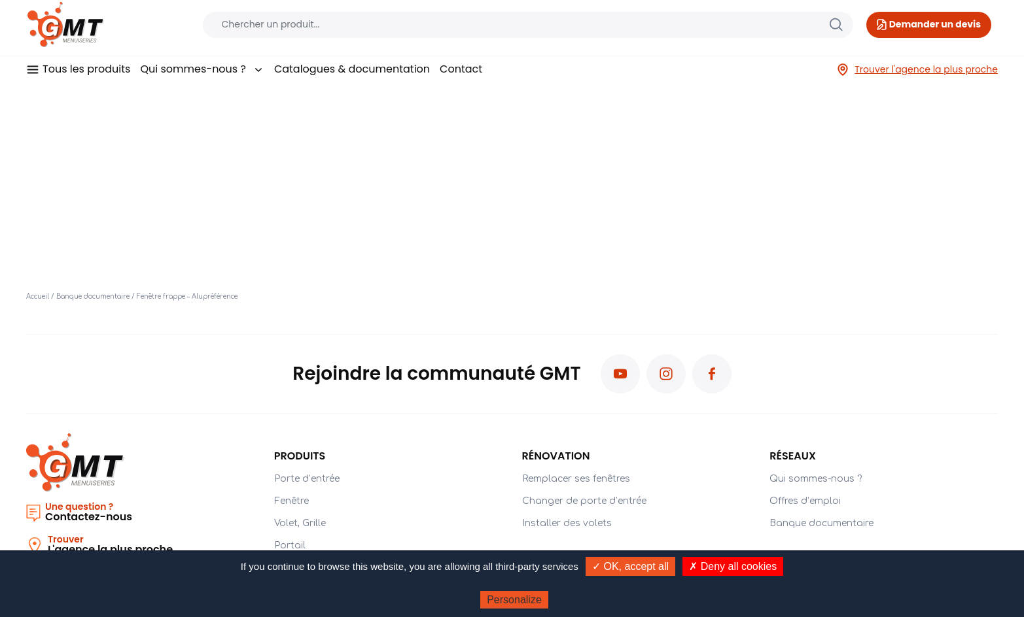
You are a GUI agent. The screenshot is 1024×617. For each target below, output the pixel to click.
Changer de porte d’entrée (584, 501)
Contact (461, 68)
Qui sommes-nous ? (202, 68)
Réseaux (792, 455)
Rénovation (556, 455)
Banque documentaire (93, 296)
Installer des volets (567, 523)
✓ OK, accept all (630, 566)
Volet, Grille (300, 523)
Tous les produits (86, 68)
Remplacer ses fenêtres (576, 479)
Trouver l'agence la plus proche (917, 69)
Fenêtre (291, 501)
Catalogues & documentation (352, 68)
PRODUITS (300, 455)
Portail (290, 545)
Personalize (514, 599)
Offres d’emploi (805, 501)
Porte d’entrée (307, 479)
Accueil (37, 296)
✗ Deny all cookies (733, 566)
